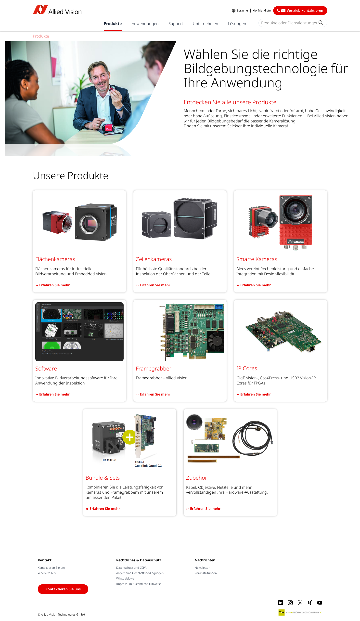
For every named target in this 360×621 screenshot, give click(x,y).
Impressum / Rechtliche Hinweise (139, 584)
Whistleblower (126, 578)
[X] (300, 602)
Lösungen (237, 23)
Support (175, 23)
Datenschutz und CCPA (131, 568)
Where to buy (47, 573)
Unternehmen (205, 23)
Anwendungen (145, 23)
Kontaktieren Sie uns (51, 568)
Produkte (113, 23)
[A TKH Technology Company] (300, 612)
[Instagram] (290, 602)
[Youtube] (319, 602)
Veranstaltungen (206, 573)
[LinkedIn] (280, 602)
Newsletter (202, 568)
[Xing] (310, 602)
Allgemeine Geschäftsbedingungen (140, 573)
